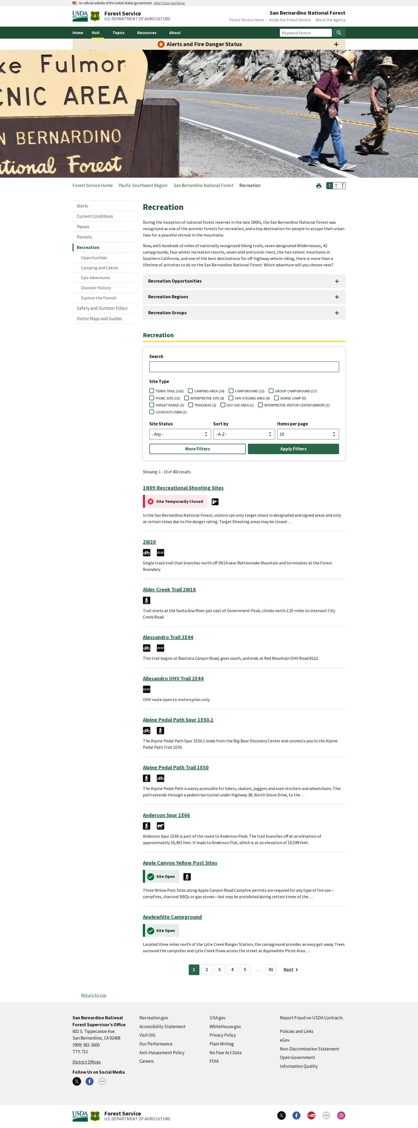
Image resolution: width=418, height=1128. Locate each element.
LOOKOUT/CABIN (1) (171, 412)
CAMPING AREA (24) (209, 391)
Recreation (88, 247)
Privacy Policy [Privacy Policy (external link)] (223, 1035)
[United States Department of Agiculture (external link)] (81, 16)
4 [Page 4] (232, 969)
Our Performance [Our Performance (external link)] (155, 1044)
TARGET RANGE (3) (170, 405)
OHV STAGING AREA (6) (252, 398)
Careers (146, 1061)
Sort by (220, 424)
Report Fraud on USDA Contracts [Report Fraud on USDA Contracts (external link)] (311, 1018)
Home (78, 32)
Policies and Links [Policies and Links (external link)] (297, 1031)
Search (156, 356)
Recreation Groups (167, 313)
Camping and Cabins (99, 267)
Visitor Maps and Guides (99, 318)
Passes (83, 227)
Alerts (82, 206)
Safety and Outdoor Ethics (102, 308)
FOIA (214, 1061)
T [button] (329, 185)
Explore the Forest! (98, 297)
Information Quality (299, 1066)
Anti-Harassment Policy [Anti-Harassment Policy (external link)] (161, 1053)
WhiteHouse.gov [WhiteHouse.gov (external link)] (225, 1026)
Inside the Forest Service (290, 20)
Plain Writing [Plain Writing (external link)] (222, 1044)
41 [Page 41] (270, 969)
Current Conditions (95, 216)
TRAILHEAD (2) (205, 405)
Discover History (96, 287)
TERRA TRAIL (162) (170, 391)
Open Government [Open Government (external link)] (297, 1057)
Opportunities (94, 257)
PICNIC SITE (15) (168, 398)
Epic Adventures (95, 277)
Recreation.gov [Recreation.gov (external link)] (153, 1018)
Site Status (161, 424)
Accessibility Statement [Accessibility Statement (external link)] (162, 1026)
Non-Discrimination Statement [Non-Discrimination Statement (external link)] (309, 1049)
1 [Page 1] (194, 969)
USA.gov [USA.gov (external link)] (218, 1018)
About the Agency (330, 20)
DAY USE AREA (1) (240, 405)
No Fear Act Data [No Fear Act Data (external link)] (226, 1053)
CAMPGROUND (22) (249, 391)
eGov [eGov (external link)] (285, 1040)
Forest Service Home (246, 20)
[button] (319, 185)
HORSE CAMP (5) (293, 398)
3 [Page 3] (219, 969)
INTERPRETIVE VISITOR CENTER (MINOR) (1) (297, 405)
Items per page (292, 424)
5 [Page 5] (245, 969)
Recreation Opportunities (175, 281)
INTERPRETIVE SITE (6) (207, 398)
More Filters (197, 449)
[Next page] (292, 969)
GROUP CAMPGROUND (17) (296, 391)
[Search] (339, 32)
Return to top (93, 995)
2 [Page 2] (207, 969)
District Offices (87, 1062)
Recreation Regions (168, 297)
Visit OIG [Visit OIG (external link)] (147, 1035)
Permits (84, 237)
